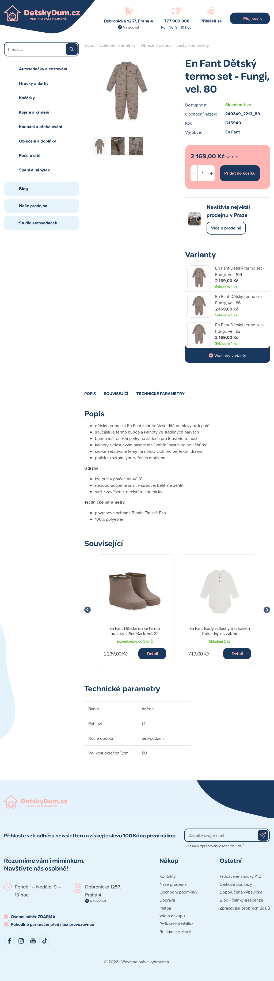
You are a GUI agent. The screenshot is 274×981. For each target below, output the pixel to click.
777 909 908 (176, 21)
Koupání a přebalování (40, 127)
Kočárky (27, 98)
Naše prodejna (33, 206)
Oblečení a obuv (156, 45)
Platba (165, 908)
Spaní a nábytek (34, 170)
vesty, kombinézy (193, 45)
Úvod (89, 45)
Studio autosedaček (38, 223)
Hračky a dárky (33, 83)
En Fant (232, 132)
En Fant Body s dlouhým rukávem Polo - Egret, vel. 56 (219, 631)
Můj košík (252, 18)
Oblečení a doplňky (37, 141)
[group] (134, 610)
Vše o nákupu (172, 916)
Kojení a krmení (34, 112)
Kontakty (167, 876)
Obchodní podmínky (178, 892)
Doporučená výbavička (241, 892)
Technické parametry (160, 393)
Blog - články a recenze (241, 900)
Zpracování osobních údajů (245, 908)
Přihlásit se (211, 21)
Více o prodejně (226, 228)
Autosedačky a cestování (43, 69)
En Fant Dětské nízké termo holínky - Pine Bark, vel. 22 (134, 631)
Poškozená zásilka (176, 924)
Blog (23, 189)
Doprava (167, 900)
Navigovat (131, 27)
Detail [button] (152, 653)
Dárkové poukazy (236, 884)
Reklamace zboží (175, 931)
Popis (90, 393)
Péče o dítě (29, 155)
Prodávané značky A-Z (240, 876)
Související (116, 393)
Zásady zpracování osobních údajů (216, 845)
